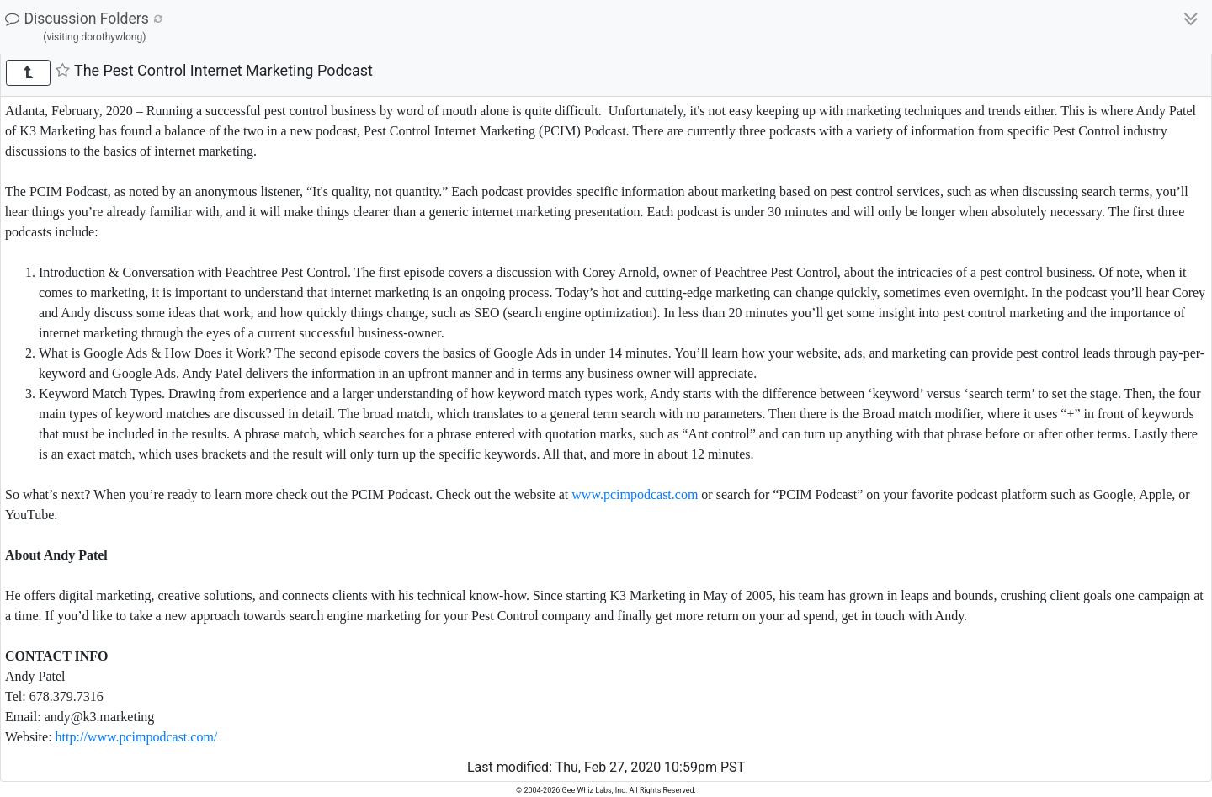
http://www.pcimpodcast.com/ (137, 737)
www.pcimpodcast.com (634, 494)
